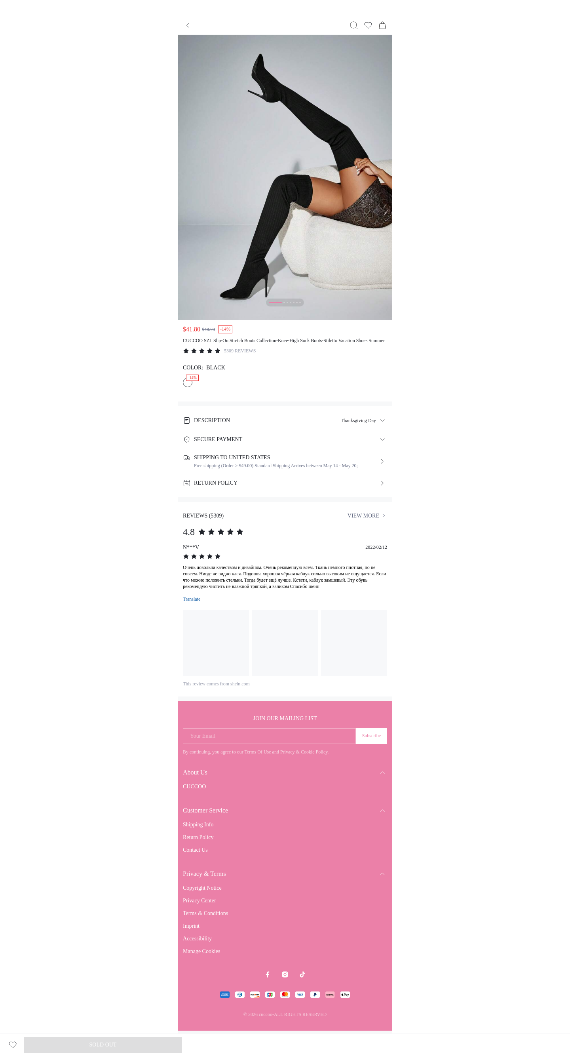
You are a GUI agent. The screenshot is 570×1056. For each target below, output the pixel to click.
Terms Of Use (257, 752)
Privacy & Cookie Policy (304, 752)
